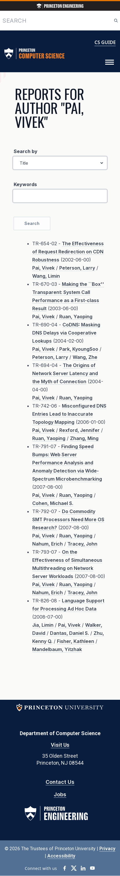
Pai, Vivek (43, 268)
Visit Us (60, 745)
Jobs (60, 794)
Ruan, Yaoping (75, 316)
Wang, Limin (46, 276)
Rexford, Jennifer (79, 430)
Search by (25, 151)
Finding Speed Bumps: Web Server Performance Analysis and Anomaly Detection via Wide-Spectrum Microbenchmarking (67, 463)
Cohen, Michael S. (52, 503)
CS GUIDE (105, 42)
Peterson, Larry (77, 268)
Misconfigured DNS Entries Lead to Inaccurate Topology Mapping (69, 414)
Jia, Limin (42, 625)
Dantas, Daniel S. (69, 633)
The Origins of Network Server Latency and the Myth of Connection (65, 373)
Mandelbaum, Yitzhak (57, 649)
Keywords (25, 184)
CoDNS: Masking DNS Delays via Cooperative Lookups (66, 333)
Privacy (107, 848)
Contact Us (60, 782)
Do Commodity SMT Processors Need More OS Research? (68, 519)
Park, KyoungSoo (78, 349)
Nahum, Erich (47, 544)
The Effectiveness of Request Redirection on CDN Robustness (68, 252)
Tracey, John (82, 544)
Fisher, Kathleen (75, 641)
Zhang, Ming (84, 438)
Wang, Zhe (85, 357)
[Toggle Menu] (109, 62)
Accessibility (61, 856)
